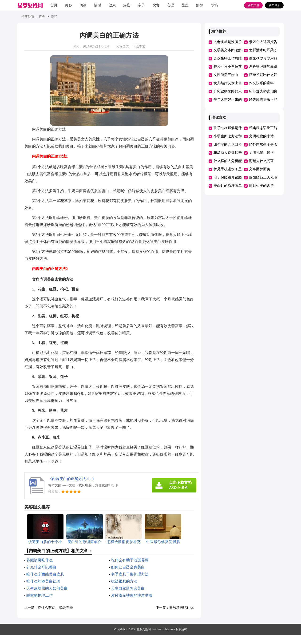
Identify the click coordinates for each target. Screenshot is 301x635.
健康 (112, 5)
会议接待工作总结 (228, 58)
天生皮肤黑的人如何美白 (47, 588)
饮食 (155, 5)
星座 (185, 5)
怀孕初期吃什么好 (263, 75)
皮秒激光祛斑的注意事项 (131, 595)
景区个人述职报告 (263, 42)
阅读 (83, 5)
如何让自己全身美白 (128, 567)
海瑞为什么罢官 (261, 161)
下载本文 (139, 46)
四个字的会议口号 (228, 144)
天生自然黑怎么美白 (128, 588)
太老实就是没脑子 (228, 42)
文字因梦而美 (259, 169)
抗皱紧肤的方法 (124, 581)
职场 (214, 5)
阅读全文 (122, 46)
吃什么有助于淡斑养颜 (130, 560)
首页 (53, 5)
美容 (68, 5)
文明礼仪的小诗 (261, 136)
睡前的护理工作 (39, 595)
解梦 (199, 5)
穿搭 (126, 5)
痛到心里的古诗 (261, 185)
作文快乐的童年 (261, 83)
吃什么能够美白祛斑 (43, 581)
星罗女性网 (144, 629)
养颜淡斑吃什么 (39, 560)
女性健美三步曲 (226, 75)
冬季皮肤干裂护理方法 (130, 574)
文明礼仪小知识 (261, 153)
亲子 (141, 5)
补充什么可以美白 (41, 567)
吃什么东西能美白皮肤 (45, 574)
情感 (97, 5)
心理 (170, 5)
